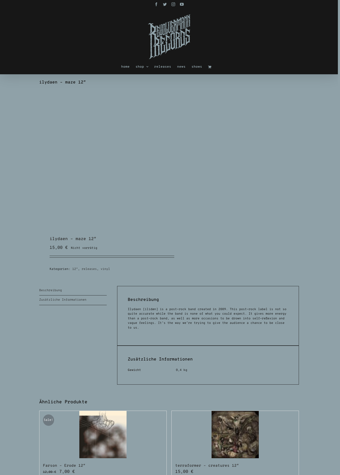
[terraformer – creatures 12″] (235, 434)
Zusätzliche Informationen (62, 300)
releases (89, 269)
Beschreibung (50, 290)
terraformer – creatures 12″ (207, 465)
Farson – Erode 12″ (64, 465)
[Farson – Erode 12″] (102, 434)
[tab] (73, 291)
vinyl (105, 269)
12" (75, 269)
